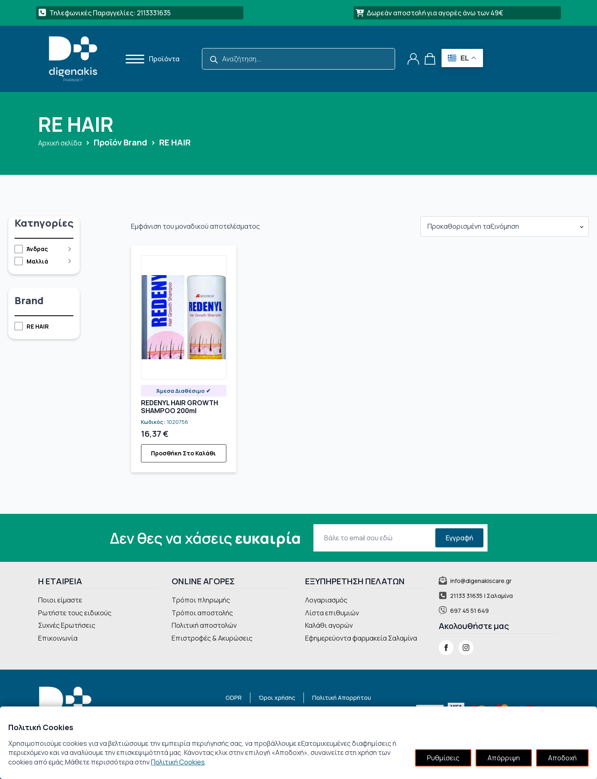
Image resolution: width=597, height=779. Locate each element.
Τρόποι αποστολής (202, 612)
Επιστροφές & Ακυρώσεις (212, 638)
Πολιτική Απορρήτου (341, 698)
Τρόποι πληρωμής (201, 600)
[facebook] (446, 647)
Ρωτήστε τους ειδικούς (75, 612)
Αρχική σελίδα (60, 143)
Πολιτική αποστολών (204, 625)
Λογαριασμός (326, 600)
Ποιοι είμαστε (60, 600)
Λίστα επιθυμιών (332, 612)
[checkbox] (40, 249)
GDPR (234, 698)
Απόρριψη (504, 757)
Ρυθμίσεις (443, 757)
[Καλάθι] (430, 59)
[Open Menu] (132, 58)
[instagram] (466, 647)
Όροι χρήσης (277, 698)
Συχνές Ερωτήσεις (66, 625)
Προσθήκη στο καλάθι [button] (183, 453)
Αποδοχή (562, 757)
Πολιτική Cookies (178, 762)
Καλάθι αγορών (329, 625)
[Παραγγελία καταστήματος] (504, 226)
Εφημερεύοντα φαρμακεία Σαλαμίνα (361, 638)
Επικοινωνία (58, 638)
